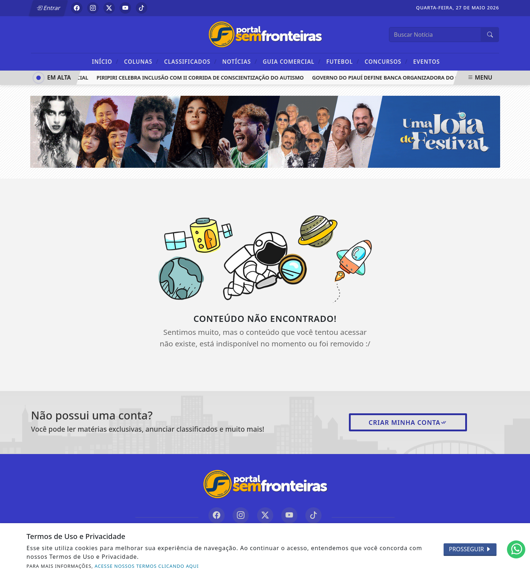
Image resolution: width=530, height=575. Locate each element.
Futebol (342, 61)
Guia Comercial (292, 61)
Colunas (141, 61)
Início (105, 61)
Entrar (48, 8)
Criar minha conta (408, 422)
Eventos (426, 61)
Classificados (190, 61)
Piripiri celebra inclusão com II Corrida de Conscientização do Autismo (201, 77)
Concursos (386, 61)
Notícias (239, 61)
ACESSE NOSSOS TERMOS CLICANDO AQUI (147, 566)
